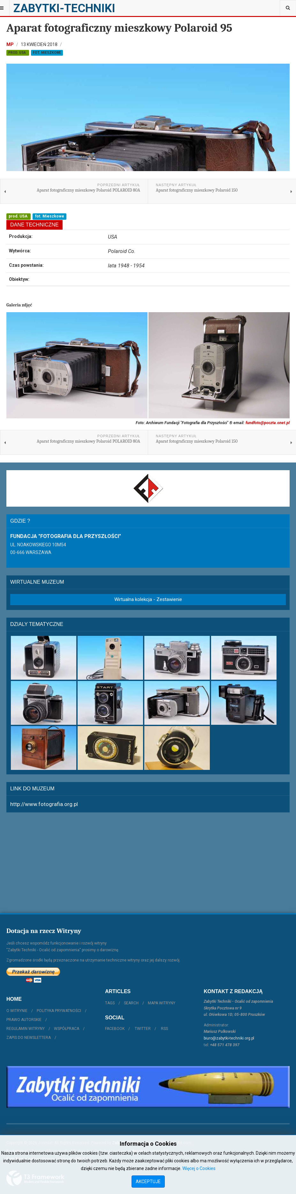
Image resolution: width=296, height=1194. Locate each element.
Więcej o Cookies (199, 1168)
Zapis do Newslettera (28, 1037)
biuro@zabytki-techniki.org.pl (229, 1038)
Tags (110, 1003)
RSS (164, 1028)
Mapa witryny (161, 1003)
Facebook (115, 1028)
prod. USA (17, 53)
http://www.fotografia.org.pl (44, 804)
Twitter (143, 1028)
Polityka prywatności (59, 1010)
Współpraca (66, 1028)
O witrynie (16, 1010)
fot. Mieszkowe (47, 53)
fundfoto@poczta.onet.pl (268, 422)
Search (131, 1003)
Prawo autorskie (24, 1019)
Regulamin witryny (25, 1028)
